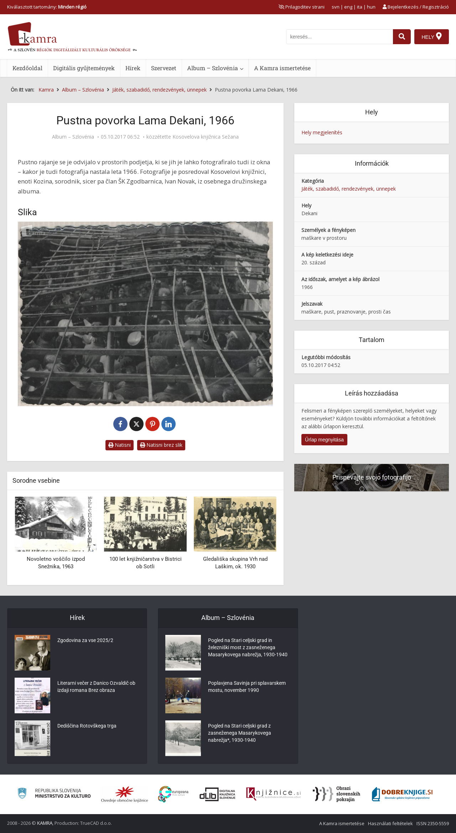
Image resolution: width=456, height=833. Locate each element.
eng (348, 7)
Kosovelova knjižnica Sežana (205, 137)
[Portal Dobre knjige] (402, 794)
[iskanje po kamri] (339, 36)
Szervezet (163, 68)
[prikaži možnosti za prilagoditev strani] (302, 7)
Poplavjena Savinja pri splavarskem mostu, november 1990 (247, 686)
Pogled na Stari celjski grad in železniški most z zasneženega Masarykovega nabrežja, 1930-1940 (247, 647)
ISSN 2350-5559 (432, 823)
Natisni (119, 444)
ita (359, 7)
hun (371, 7)
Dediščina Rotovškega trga (86, 726)
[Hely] (431, 36)
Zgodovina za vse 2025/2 (85, 640)
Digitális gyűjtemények (84, 68)
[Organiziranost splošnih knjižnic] (125, 794)
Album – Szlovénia (212, 68)
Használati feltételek (390, 823)
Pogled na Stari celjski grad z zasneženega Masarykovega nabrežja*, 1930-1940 (239, 733)
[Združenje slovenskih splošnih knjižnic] (273, 794)
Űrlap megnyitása (324, 440)
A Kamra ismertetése (282, 68)
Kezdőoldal (27, 68)
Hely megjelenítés (321, 132)
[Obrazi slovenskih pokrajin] (336, 794)
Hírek (132, 68)
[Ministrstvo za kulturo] (54, 794)
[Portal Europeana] (173, 794)
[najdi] (402, 36)
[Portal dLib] (217, 794)
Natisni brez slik (161, 444)
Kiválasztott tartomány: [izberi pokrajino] (47, 7)
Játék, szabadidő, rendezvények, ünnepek (348, 188)
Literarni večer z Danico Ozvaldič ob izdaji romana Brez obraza (96, 686)
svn (336, 7)
